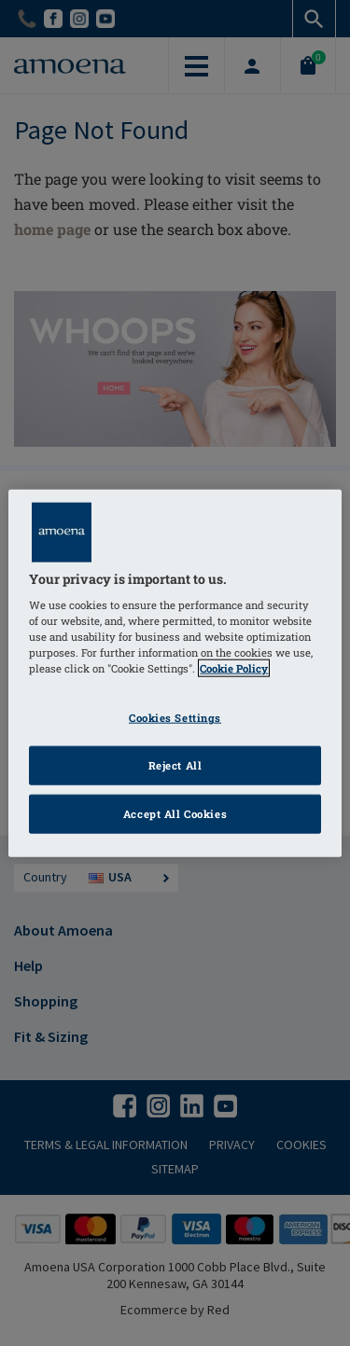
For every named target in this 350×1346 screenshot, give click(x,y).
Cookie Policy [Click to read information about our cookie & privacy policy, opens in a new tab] (234, 668)
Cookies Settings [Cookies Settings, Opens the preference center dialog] (175, 718)
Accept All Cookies (175, 814)
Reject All (175, 765)
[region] (174, 673)
